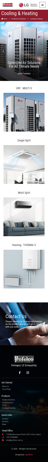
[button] (3, 51)
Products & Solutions (19, 19)
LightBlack (29, 454)
